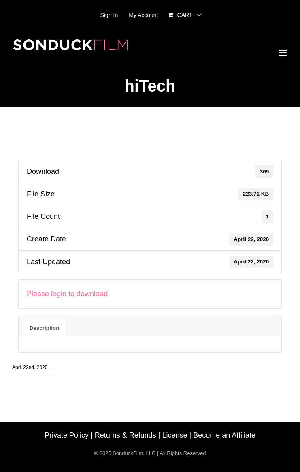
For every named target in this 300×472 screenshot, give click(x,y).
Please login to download (67, 294)
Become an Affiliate (224, 435)
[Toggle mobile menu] (283, 53)
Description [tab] (44, 328)
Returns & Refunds (125, 435)
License (174, 435)
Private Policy (67, 435)
